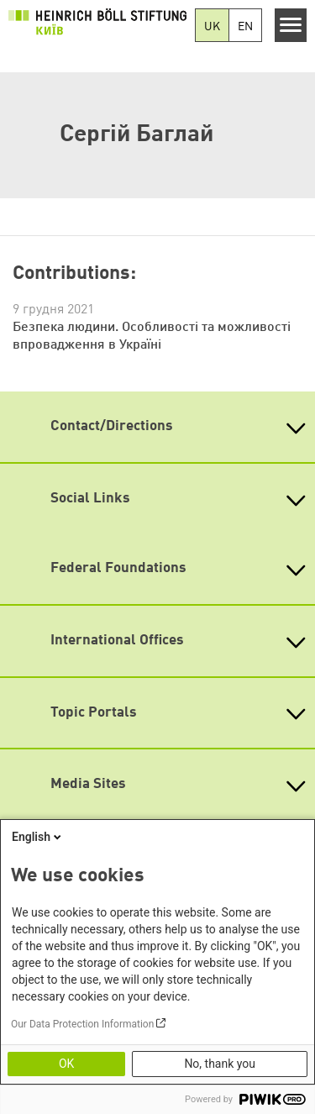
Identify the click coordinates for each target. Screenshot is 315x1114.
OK (66, 1063)
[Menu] (291, 25)
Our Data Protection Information (82, 1024)
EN (245, 27)
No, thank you (219, 1063)
